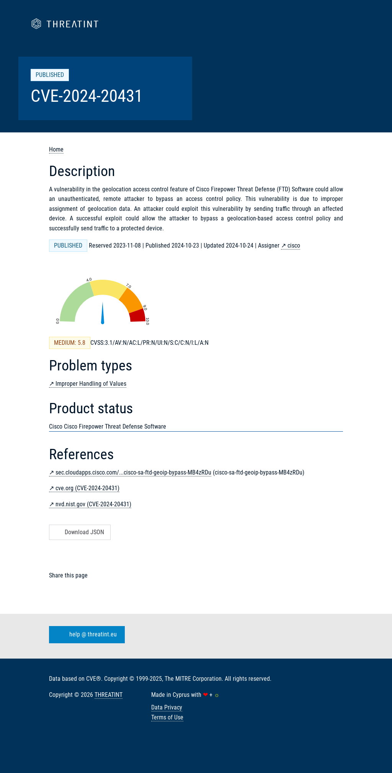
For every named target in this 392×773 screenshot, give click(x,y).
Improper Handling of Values (91, 383)
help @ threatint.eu (85, 634)
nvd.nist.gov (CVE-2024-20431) (93, 504)
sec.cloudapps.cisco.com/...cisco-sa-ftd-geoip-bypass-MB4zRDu (133, 472)
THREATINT (108, 694)
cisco (293, 245)
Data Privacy (166, 707)
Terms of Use (167, 717)
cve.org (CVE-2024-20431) (87, 488)
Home (56, 149)
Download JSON (79, 532)
